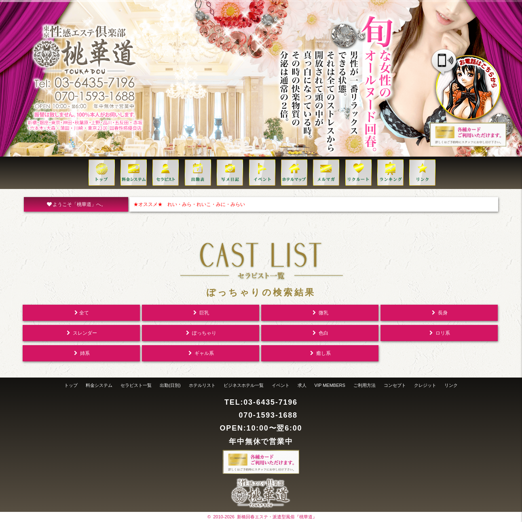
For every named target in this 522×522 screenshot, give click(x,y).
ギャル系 (200, 353)
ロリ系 (439, 333)
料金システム (99, 385)
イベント (281, 385)
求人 (302, 385)
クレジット (425, 385)
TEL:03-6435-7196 (261, 402)
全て (81, 313)
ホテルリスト (202, 385)
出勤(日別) (170, 385)
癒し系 (320, 353)
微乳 (319, 313)
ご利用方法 (364, 385)
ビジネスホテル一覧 (244, 385)
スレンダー (81, 333)
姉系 (81, 353)
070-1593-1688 (268, 415)
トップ (71, 385)
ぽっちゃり (200, 333)
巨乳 (200, 313)
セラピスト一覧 (136, 385)
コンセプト (395, 385)
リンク (451, 385)
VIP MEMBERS (330, 385)
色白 (319, 333)
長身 (439, 313)
